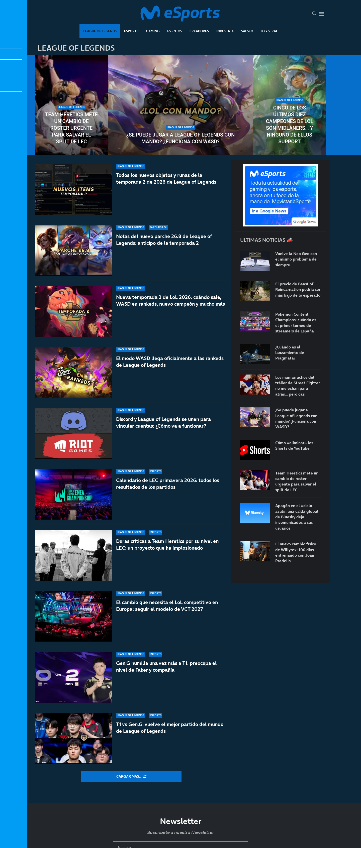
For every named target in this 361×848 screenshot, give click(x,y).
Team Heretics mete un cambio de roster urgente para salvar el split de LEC (71, 128)
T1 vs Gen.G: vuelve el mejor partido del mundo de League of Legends (169, 728)
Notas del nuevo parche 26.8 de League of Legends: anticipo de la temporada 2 (164, 240)
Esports (131, 31)
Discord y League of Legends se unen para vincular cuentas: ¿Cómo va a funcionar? (163, 422)
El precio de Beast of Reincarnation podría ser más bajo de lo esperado (297, 289)
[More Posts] (131, 776)
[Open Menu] (321, 13)
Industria (225, 31)
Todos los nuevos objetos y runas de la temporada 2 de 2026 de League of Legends (166, 178)
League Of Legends (100, 31)
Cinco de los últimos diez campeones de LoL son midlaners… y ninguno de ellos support (289, 125)
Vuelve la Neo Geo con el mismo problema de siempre (296, 259)
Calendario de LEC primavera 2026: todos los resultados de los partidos (167, 485)
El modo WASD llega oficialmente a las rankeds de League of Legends (170, 362)
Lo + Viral (269, 31)
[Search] (314, 14)
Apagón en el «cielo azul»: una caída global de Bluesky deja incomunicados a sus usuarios (296, 517)
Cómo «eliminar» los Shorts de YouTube (294, 445)
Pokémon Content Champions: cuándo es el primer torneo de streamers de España (295, 322)
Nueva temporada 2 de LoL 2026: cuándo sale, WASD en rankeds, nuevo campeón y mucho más (170, 300)
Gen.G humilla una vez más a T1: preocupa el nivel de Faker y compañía (166, 666)
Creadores (199, 31)
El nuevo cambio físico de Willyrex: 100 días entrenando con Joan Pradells (295, 552)
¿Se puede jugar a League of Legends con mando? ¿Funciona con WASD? (180, 138)
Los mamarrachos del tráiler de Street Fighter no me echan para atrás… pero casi (297, 386)
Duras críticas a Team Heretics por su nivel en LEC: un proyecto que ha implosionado (167, 544)
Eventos (174, 31)
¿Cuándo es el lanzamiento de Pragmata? (289, 352)
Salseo (247, 31)
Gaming (153, 31)
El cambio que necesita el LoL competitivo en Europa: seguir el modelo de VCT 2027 (167, 606)
